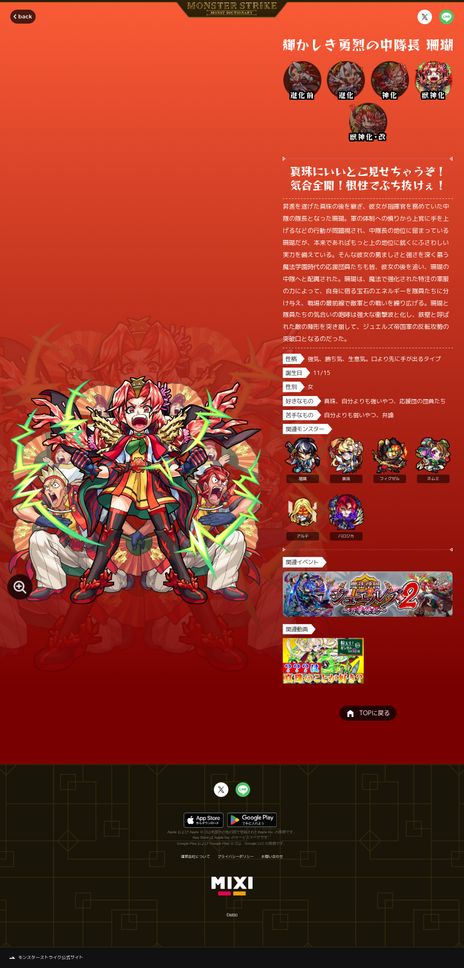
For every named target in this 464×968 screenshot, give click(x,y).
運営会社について (195, 857)
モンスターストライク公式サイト (50, 957)
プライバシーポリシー (236, 857)
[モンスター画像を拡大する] (20, 587)
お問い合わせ (272, 857)
